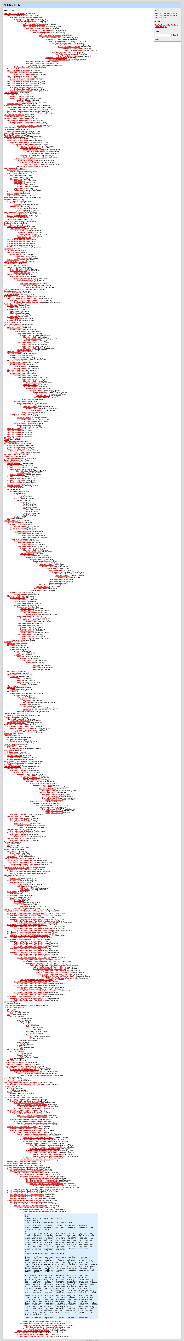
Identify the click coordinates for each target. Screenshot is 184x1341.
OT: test (7, 322)
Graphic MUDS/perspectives (14, 115)
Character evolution (11, 326)
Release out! (8, 249)
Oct (159, 27)
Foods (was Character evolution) (16, 724)
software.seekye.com (92, 1340)
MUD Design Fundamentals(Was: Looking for (52, 971)
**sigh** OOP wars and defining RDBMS (18, 1066)
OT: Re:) (7, 1086)
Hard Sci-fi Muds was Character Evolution (22, 1110)
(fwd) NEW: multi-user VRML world (16, 868)
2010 (164, 17)
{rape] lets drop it (10, 745)
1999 (168, 13)
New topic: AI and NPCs (12, 767)
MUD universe (9, 875)
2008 (156, 17)
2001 (176, 13)
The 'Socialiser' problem (13, 225)
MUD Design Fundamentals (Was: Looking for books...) (24, 910)
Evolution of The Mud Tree (13, 293)
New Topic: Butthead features (14, 14)
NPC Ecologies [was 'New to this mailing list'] (20, 289)
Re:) (5, 1009)
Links (157, 39)
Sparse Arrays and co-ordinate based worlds (20, 105)
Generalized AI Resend (12, 129)
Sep (156, 27)
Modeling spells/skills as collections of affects (21, 1165)
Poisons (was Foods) (11, 754)
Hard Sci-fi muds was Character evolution (19, 1097)
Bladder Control (10, 456)
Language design (10, 735)
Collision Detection (11, 460)
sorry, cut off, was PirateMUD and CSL (18, 197)
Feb (159, 25)
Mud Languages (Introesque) (14, 212)
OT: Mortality (8, 1007)
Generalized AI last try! (12, 135)
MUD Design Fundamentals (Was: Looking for (20, 937)
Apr (165, 25)
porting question (10, 263)
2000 (172, 13)
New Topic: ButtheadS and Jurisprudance (19, 297)
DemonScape (9, 291)
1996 (156, 13)
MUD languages (13, 170)
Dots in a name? (10, 251)
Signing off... (8, 223)
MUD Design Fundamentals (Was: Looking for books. (23, 1083)
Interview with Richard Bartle (14, 133)
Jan (156, 25)
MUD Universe (19, 884)
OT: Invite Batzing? (11, 295)
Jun (172, 25)
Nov (162, 27)
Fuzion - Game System (12, 443)
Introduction (8, 199)
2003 (160, 15)
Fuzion (6, 440)
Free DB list (8, 765)
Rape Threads (9, 849)
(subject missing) (10, 442)
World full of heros (11, 1079)
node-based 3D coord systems (15, 221)
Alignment (8, 642)
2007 (176, 15)
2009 (160, 17)
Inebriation (8, 734)
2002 (156, 15)
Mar (162, 25)
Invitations (8, 750)
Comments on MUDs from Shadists (17, 732)
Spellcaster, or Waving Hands (14, 137)
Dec (166, 27)
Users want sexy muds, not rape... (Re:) (18, 1005)
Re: (5, 488)
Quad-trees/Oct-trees (11, 218)
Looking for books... (11, 462)
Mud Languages (10, 168)
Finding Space (9, 304)
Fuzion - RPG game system (14, 324)
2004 (164, 15)
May (168, 25)
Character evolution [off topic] (15, 866)
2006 (172, 15)
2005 (168, 15)
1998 (164, 13)
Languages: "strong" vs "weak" (15, 262)
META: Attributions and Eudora (15, 761)
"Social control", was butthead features (18, 858)
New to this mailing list (12, 265)
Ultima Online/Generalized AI (14, 117)
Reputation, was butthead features (16, 118)
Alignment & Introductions (13, 717)
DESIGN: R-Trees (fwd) (12, 713)
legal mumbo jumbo (11, 455)
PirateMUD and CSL (11, 93)
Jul (175, 25)
